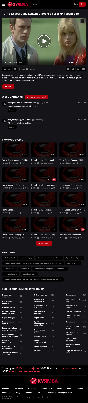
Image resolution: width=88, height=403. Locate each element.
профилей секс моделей (24, 371)
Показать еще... (44, 243)
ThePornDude (46, 388)
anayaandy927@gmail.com (19, 120)
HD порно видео (68, 368)
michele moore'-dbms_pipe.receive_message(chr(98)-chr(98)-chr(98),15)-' (33, 263)
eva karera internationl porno (49, 258)
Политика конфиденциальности (59, 393)
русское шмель (11, 274)
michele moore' (73, 263)
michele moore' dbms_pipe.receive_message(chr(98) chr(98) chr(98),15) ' (33, 279)
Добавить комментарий (36, 97)
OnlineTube (18, 388)
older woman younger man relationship (50, 269)
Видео (59, 388)
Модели (80, 388)
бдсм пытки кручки (74, 258)
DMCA (39, 393)
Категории (6, 393)
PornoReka (32, 388)
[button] (3, 4)
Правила (28, 393)
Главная (5, 388)
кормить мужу (26, 258)
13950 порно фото (27, 368)
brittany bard (10, 258)
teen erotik (24, 269)
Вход (18, 393)
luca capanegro (29, 274)
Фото (69, 388)
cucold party (9, 269)
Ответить (12, 110)
